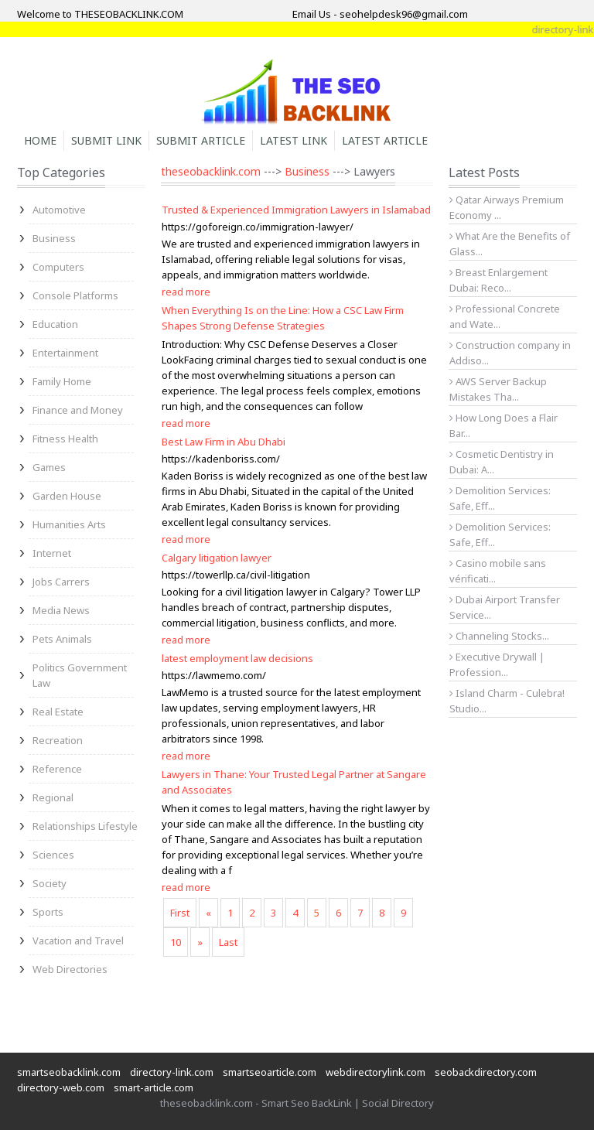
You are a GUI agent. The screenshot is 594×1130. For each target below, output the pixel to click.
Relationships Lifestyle (85, 826)
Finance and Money (77, 410)
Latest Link (293, 140)
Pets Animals (62, 639)
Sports (47, 912)
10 (175, 942)
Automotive (59, 210)
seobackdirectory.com (486, 1072)
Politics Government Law (79, 675)
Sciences (53, 855)
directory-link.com (171, 1072)
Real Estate (58, 712)
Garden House (66, 496)
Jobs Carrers (61, 582)
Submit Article (200, 140)
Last (228, 942)
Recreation (57, 740)
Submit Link (106, 140)
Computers (58, 267)
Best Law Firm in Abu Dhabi (223, 442)
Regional (52, 797)
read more (186, 292)
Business (54, 238)
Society (49, 883)
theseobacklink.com (211, 171)
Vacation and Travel (78, 940)
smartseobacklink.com (69, 1072)
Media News (61, 610)
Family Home (61, 381)
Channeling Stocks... (499, 636)
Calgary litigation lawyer (216, 558)
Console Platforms (75, 295)
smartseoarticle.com (269, 1072)
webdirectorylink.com (375, 1072)
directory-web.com (60, 1087)
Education (55, 324)
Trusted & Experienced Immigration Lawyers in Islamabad (296, 210)
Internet (51, 553)
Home (40, 140)
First (179, 913)
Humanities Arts (69, 524)
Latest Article (385, 140)
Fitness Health (65, 439)
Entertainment (65, 353)
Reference (57, 769)
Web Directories (70, 969)
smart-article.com (153, 1087)
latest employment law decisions (237, 658)
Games (49, 467)
